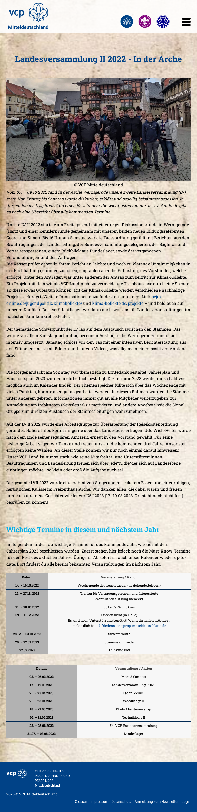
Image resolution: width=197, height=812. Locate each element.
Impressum (99, 801)
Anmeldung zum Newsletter (157, 801)
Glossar (81, 801)
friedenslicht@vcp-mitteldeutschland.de (134, 625)
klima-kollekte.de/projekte (117, 303)
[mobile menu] (186, 23)
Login (186, 801)
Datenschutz (121, 801)
